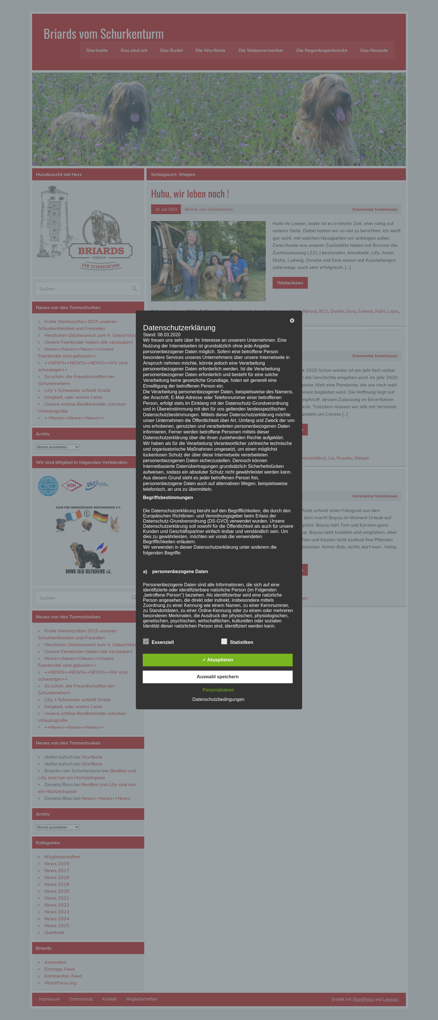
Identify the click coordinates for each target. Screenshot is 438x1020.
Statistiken (237, 642)
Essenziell (158, 642)
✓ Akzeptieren (217, 660)
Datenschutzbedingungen (218, 699)
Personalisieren (218, 690)
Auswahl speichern (218, 677)
